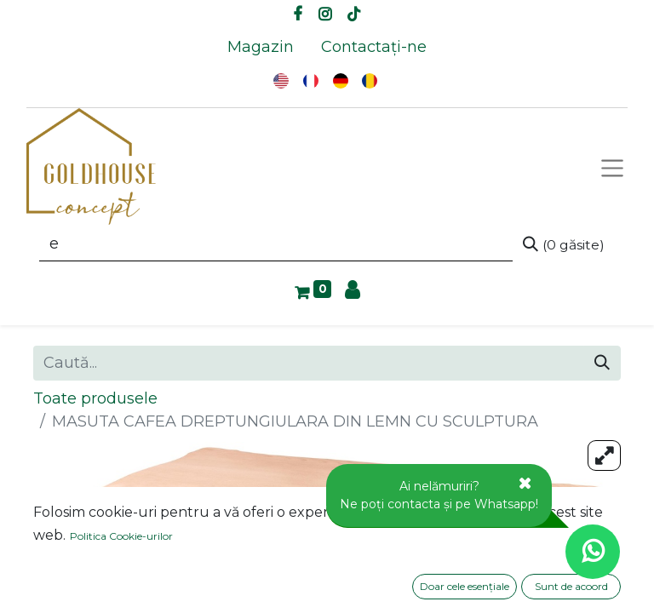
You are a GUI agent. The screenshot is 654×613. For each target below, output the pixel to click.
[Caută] (564, 244)
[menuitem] (260, 47)
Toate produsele (95, 398)
